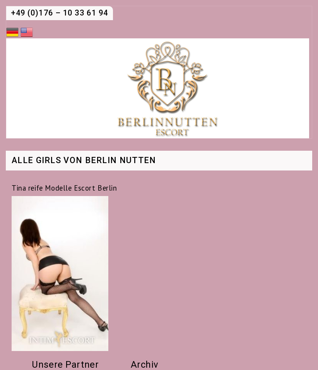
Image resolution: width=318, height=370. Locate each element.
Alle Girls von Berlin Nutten (84, 161)
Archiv (145, 364)
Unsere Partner (65, 364)
